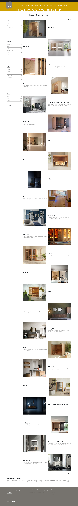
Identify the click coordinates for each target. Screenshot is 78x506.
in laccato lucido (14, 75)
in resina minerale (14, 85)
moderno (14, 100)
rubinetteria (14, 56)
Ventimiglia (14, 117)
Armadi (30, 499)
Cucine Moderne (9, 495)
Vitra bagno (14, 36)
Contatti (69, 5)
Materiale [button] (9, 66)
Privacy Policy (53, 491)
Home (30, 16)
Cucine (32, 5)
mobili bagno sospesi (14, 54)
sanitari (14, 58)
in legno (14, 79)
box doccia (14, 46)
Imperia (14, 112)
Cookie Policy (53, 492)
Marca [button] (8, 20)
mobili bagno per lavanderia (14, 52)
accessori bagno (14, 44)
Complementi (53, 496)
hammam (14, 48)
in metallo (14, 83)
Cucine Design (9, 494)
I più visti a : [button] (9, 105)
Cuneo (14, 108)
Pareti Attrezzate (32, 494)
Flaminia (14, 29)
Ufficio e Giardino (53, 5)
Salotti (30, 495)
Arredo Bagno (40, 16)
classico (14, 96)
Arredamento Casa (38, 5)
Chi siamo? (23, 5)
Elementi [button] (9, 41)
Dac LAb (27, 5)
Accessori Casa (46, 5)
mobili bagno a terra (14, 50)
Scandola (14, 34)
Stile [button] (8, 93)
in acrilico (14, 69)
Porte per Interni (54, 495)
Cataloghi (65, 5)
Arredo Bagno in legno (45, 16)
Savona (14, 115)
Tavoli (52, 499)
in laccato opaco (14, 77)
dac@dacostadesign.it (35, 489)
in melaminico (14, 81)
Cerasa (14, 23)
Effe (14, 25)
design (14, 98)
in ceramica (14, 71)
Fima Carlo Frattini (14, 27)
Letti (29, 496)
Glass (14, 31)
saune (14, 61)
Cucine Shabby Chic (10, 499)
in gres (14, 73)
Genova (14, 110)
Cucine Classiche (10, 496)
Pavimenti (60, 5)
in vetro (14, 88)
